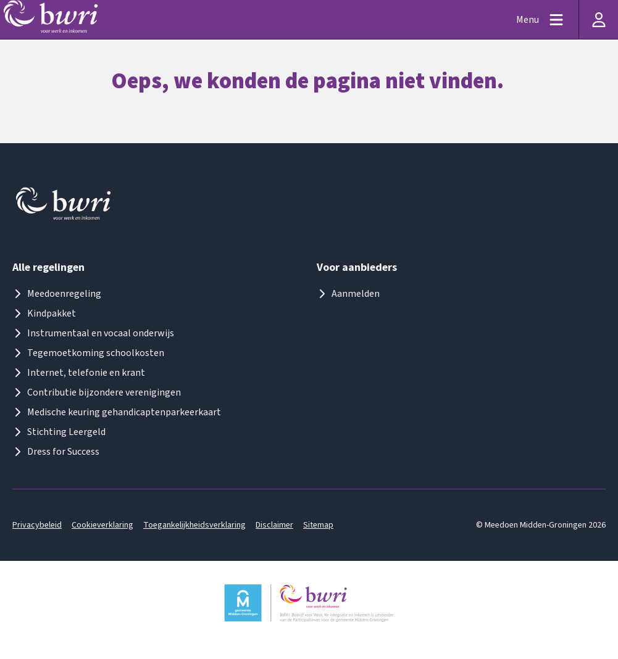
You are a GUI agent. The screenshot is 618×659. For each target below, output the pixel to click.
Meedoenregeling (56, 293)
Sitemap (318, 525)
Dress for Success (55, 451)
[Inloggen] (598, 19)
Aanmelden (348, 293)
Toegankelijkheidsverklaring (194, 525)
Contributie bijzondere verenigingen (96, 392)
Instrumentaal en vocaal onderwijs (93, 333)
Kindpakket (44, 313)
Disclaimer (274, 525)
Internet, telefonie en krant (78, 372)
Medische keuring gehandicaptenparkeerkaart (116, 412)
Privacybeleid (37, 525)
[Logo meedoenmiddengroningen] (64, 206)
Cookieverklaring (102, 525)
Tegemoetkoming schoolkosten (88, 353)
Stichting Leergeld (59, 432)
